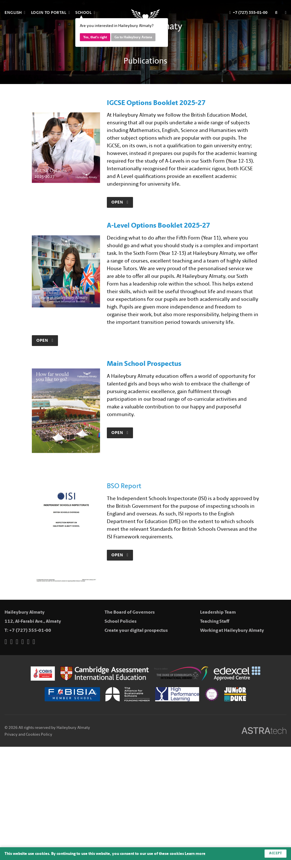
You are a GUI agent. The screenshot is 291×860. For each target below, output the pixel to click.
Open (119, 202)
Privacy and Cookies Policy (28, 734)
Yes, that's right (95, 37)
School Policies (120, 621)
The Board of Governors (130, 612)
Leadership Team (218, 612)
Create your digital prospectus (136, 630)
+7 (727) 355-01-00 (30, 630)
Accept (275, 853)
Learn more (195, 853)
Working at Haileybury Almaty (232, 630)
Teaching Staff (214, 621)
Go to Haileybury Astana (133, 37)
